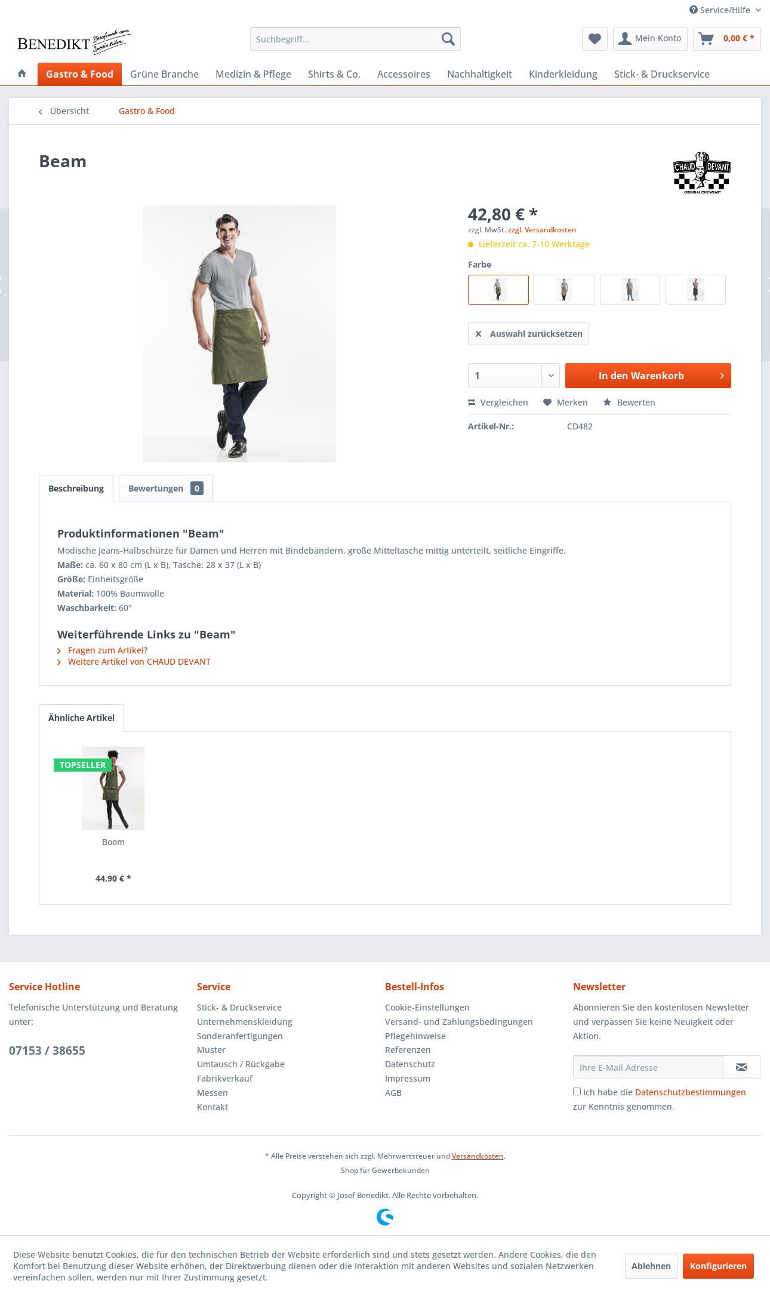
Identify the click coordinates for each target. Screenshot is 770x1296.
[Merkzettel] (595, 39)
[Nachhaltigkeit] (479, 74)
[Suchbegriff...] (355, 39)
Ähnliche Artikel (81, 717)
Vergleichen (498, 402)
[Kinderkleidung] (563, 74)
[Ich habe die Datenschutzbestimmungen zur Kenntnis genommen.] (577, 1091)
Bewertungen (166, 488)
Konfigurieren (718, 1266)
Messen (212, 1092)
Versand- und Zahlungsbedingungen (459, 1021)
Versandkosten (478, 1156)
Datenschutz (410, 1064)
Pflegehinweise (415, 1036)
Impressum (407, 1078)
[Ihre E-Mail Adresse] (648, 1067)
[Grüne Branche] (164, 74)
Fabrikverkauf (224, 1078)
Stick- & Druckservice (239, 1007)
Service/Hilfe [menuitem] (721, 10)
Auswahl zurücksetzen (529, 331)
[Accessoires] (404, 74)
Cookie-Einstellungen (427, 1007)
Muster (211, 1049)
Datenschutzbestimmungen (690, 1092)
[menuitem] (355, 39)
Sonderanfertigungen (240, 1036)
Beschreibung (76, 488)
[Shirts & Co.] (334, 74)
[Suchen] (448, 39)
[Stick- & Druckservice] (662, 74)
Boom (113, 841)
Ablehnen (651, 1266)
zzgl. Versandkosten (542, 230)
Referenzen (408, 1049)
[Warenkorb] (727, 39)
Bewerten (629, 402)
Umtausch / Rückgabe (241, 1064)
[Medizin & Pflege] (253, 74)
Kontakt (212, 1107)
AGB (393, 1092)
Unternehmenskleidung (244, 1021)
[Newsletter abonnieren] (741, 1067)
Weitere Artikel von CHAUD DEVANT (134, 661)
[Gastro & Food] (80, 74)
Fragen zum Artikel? (102, 650)
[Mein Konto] (650, 39)
